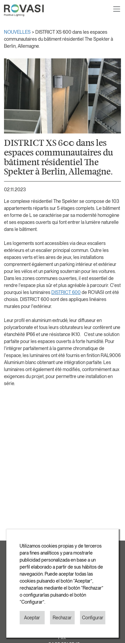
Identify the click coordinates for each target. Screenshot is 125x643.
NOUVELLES (18, 32)
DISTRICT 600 (66, 292)
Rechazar (62, 617)
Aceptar (32, 617)
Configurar (92, 617)
